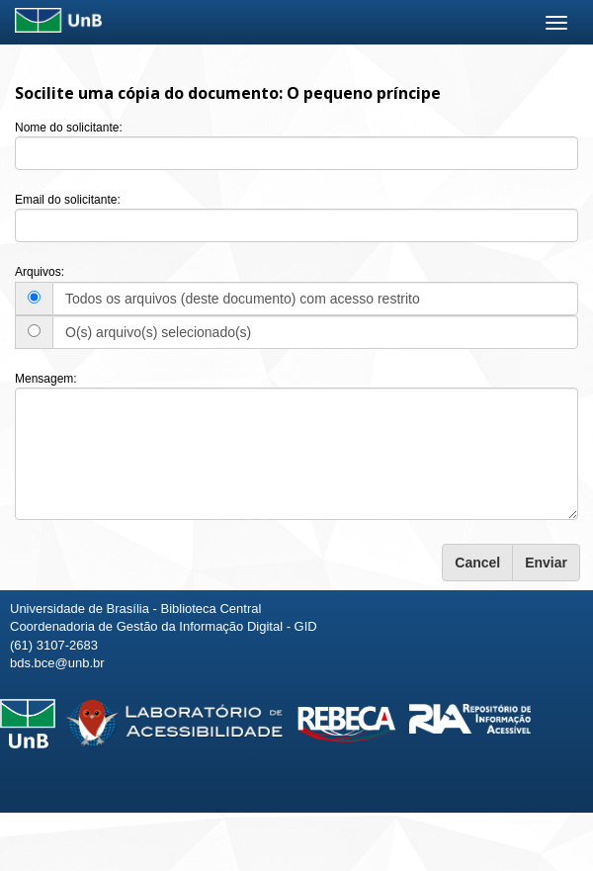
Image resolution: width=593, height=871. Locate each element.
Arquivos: (39, 272)
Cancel (477, 562)
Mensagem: (46, 379)
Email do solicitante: (68, 200)
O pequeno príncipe (364, 93)
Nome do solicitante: (69, 127)
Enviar (546, 562)
